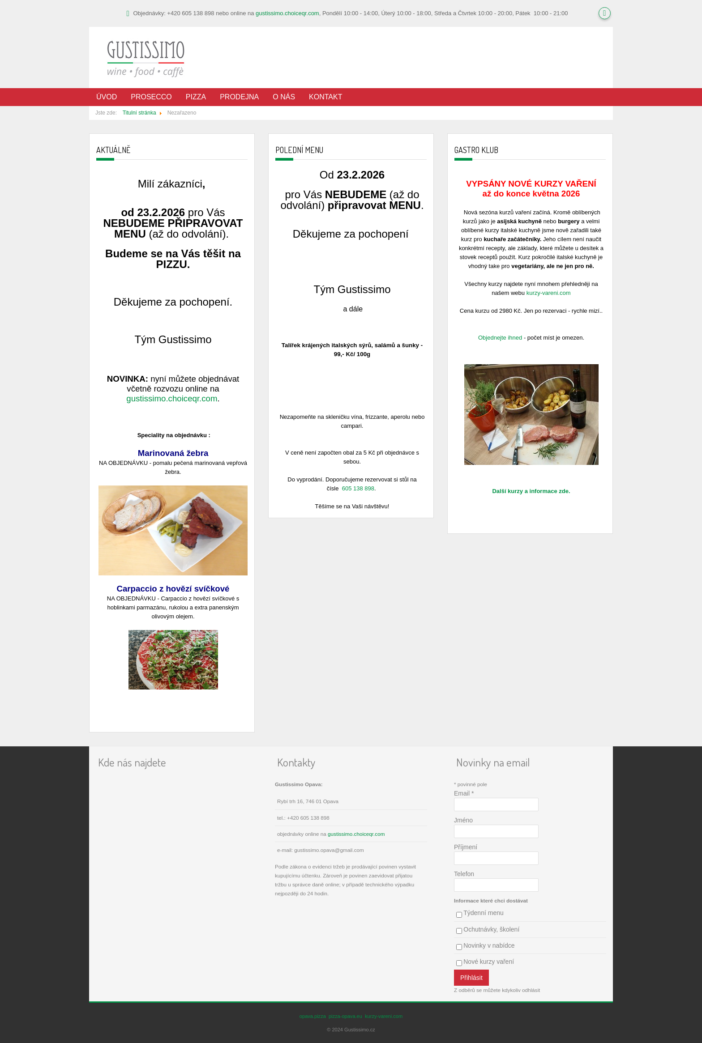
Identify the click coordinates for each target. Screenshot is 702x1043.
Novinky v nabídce (488, 945)
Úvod (106, 97)
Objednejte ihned (500, 337)
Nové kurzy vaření (488, 961)
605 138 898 (358, 488)
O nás (284, 97)
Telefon (464, 873)
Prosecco (151, 97)
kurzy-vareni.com (548, 292)
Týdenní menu (483, 912)
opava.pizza (313, 1016)
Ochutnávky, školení (491, 929)
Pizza (196, 97)
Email (464, 793)
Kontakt (325, 97)
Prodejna (239, 97)
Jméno (463, 820)
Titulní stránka (139, 113)
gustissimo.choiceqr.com (287, 13)
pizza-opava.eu (345, 1016)
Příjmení (465, 847)
